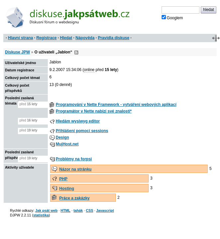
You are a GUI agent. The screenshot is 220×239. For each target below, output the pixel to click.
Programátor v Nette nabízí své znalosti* (94, 111)
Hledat (66, 38)
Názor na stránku (75, 169)
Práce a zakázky (74, 198)
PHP (63, 179)
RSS (76, 52)
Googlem (172, 17)
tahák (78, 210)
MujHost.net (67, 144)
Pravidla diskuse (113, 38)
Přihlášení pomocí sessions (82, 130)
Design (62, 137)
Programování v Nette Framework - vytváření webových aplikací (116, 104)
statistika (41, 215)
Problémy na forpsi (74, 159)
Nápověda (85, 38)
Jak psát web (46, 210)
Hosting (66, 188)
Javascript (105, 210)
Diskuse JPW (17, 52)
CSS (89, 210)
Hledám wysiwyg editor (78, 121)
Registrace (46, 38)
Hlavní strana (20, 38)
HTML (65, 210)
